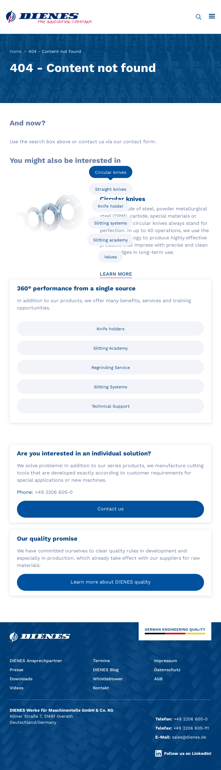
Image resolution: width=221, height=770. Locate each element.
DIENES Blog (106, 669)
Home (15, 51)
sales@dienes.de (189, 737)
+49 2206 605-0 (191, 719)
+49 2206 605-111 (191, 728)
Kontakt (101, 687)
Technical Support (111, 406)
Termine (101, 660)
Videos (16, 687)
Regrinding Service (110, 367)
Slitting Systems (110, 386)
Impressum (165, 660)
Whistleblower (108, 678)
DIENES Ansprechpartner (36, 660)
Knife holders (110, 328)
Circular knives (110, 172)
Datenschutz (167, 669)
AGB (158, 678)
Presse (16, 669)
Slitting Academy (110, 348)
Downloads (21, 678)
